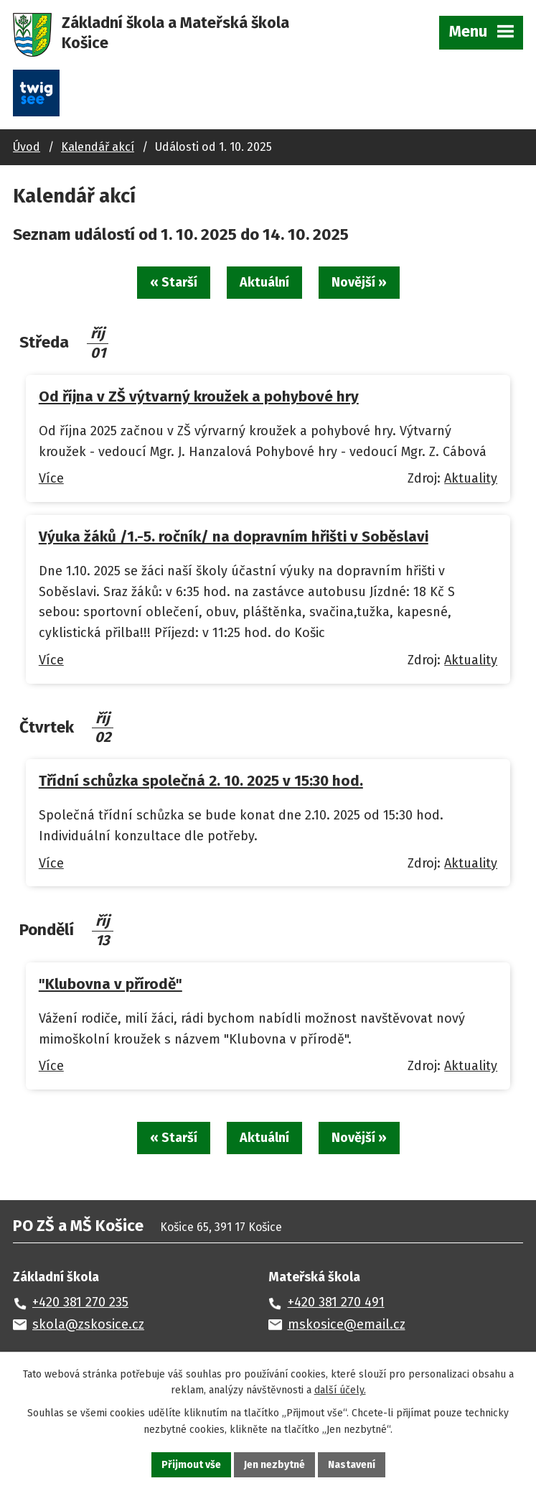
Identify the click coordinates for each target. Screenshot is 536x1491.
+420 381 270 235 (80, 1302)
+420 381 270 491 (336, 1302)
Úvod (26, 147)
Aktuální (264, 282)
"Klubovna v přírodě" (110, 984)
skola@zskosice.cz (88, 1324)
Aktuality (470, 478)
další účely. (340, 1391)
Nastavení (351, 1465)
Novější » (359, 282)
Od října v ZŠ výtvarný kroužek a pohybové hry (199, 396)
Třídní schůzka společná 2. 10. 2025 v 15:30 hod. (201, 780)
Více (51, 478)
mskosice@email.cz (346, 1324)
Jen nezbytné (274, 1465)
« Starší (173, 282)
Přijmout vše (191, 1465)
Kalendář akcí (97, 147)
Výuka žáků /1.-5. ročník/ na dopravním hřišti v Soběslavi (233, 536)
